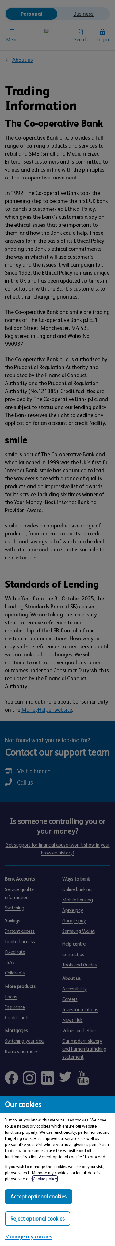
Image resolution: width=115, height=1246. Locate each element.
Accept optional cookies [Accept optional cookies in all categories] (38, 1197)
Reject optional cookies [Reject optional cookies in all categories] (37, 1219)
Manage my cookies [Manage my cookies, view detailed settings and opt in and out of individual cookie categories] (28, 1236)
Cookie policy (45, 1178)
